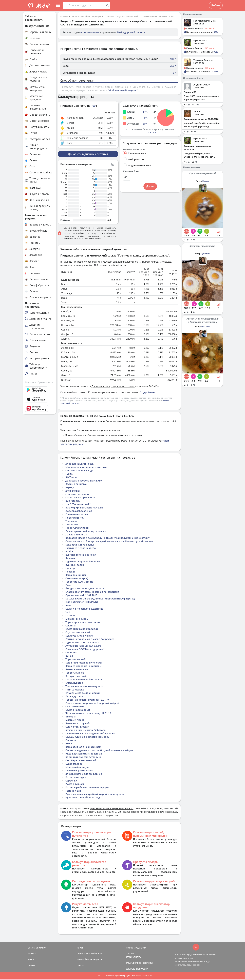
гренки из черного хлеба (80, 548)
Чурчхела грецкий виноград (82, 797)
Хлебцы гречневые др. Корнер (83, 773)
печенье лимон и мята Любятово (85, 730)
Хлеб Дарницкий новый (80, 463)
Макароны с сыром (76, 618)
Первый (70, 571)
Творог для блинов (76, 527)
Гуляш (69, 473)
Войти (215, 5)
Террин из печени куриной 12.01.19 (87, 699)
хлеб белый (72, 490)
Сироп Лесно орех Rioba (80, 497)
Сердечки (71, 780)
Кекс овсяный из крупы (79, 544)
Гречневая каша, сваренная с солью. (159, 16)
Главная (64, 16)
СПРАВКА (130, 953)
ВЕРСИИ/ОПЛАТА (133, 957)
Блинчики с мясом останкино (83, 757)
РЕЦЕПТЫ (32, 953)
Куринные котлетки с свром (82, 642)
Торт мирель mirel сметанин (82, 622)
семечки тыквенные (77, 494)
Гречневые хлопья (76, 514)
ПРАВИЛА (143, 969)
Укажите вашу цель (134, 149)
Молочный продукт (77, 767)
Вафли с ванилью (76, 484)
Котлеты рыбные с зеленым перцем (87, 787)
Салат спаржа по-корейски (81, 628)
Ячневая (70, 558)
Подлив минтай (75, 517)
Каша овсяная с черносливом (83, 746)
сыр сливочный (74, 706)
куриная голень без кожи (80, 554)
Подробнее (147, 392)
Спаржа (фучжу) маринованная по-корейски (92, 591)
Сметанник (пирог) (76, 578)
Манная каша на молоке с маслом (86, 467)
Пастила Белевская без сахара (83, 679)
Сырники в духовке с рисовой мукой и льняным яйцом (99, 750)
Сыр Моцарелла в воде (79, 470)
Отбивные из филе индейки (82, 693)
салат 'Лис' (71, 652)
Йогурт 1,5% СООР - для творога (84, 588)
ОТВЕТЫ (80, 965)
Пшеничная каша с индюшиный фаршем (90, 733)
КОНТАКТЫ (148, 963)
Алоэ (68, 605)
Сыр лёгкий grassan (77, 726)
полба (69, 551)
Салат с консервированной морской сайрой (92, 703)
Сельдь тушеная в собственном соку (87, 736)
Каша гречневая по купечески (83, 662)
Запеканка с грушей (77, 723)
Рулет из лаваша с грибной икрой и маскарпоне (94, 794)
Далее (150, 186)
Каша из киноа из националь (83, 666)
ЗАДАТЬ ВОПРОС (133, 963)
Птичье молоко (74, 689)
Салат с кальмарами (77, 709)
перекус (70, 487)
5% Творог (71, 477)
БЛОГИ (31, 959)
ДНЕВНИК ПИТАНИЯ (37, 947)
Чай (67, 612)
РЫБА (68, 743)
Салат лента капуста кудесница (84, 608)
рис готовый (73, 500)
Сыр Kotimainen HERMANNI (81, 602)
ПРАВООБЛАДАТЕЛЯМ (136, 947)
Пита (68, 585)
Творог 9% (71, 524)
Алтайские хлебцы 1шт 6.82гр (83, 645)
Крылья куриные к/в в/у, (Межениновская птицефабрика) (100, 598)
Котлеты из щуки (75, 777)
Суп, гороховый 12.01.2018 (81, 595)
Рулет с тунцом (74, 784)
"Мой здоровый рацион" (123, 90)
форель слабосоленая (78, 511)
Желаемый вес (131, 171)
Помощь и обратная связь (39, 382)
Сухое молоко (73, 763)
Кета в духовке (74, 696)
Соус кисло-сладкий (77, 632)
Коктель (70, 615)
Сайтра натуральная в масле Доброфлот (89, 639)
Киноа (69, 655)
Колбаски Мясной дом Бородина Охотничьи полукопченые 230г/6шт (107, 537)
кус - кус (70, 568)
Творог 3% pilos (74, 672)
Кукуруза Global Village (79, 635)
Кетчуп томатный (76, 676)
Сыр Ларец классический (80, 760)
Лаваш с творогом (76, 534)
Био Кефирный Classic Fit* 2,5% (84, 507)
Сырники (71, 625)
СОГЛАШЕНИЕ (132, 969)
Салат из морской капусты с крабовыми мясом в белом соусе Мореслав (109, 541)
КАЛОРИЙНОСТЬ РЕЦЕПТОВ (89, 959)
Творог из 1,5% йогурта (79, 581)
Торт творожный (75, 659)
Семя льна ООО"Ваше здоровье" (84, 649)
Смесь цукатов (74, 682)
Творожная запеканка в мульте (84, 686)
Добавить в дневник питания (88, 154)
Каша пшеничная (75, 575)
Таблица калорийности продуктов (87, 16)
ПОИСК (80, 947)
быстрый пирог (74, 719)
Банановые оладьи (76, 669)
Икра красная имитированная (83, 753)
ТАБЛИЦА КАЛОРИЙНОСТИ (89, 953)
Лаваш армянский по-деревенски (85, 531)
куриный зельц (74, 564)
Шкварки (71, 716)
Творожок (71, 521)
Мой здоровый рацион (131, 32)
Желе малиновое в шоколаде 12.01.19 (88, 713)
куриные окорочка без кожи (82, 561)
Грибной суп (73, 790)
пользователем (89, 32)
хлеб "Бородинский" (77, 504)
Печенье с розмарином (79, 770)
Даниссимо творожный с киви (83, 480)
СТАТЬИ (31, 965)
